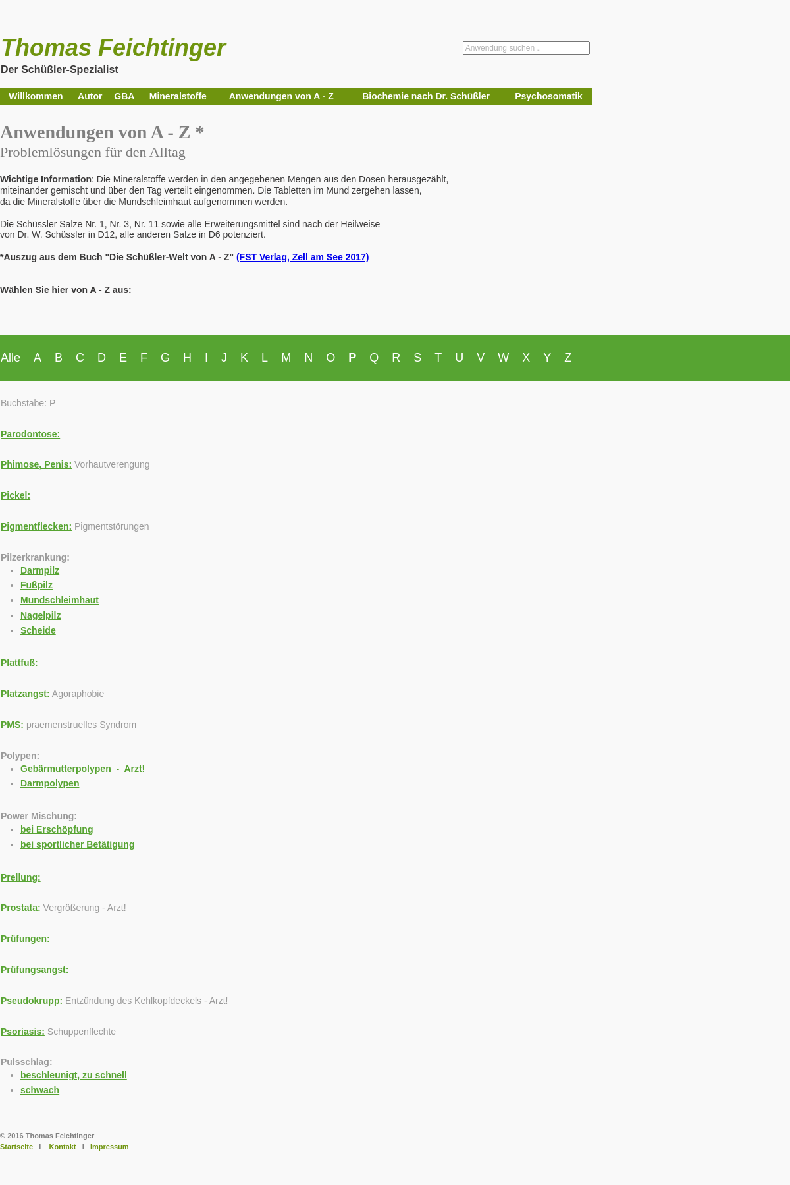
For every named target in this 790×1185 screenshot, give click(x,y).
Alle (10, 357)
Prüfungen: (25, 938)
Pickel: (15, 495)
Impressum (109, 1147)
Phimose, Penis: (36, 464)
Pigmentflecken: (36, 526)
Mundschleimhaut (59, 600)
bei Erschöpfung (56, 829)
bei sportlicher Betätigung (77, 844)
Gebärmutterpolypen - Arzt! (82, 768)
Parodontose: (30, 434)
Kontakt (62, 1147)
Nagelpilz (40, 615)
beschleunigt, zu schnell (73, 1075)
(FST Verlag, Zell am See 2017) (302, 257)
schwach (39, 1090)
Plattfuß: (19, 662)
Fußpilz (36, 585)
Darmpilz (39, 570)
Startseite (16, 1147)
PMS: (12, 724)
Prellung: (21, 877)
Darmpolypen (49, 783)
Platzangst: (25, 693)
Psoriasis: (23, 1031)
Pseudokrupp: (32, 1000)
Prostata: (21, 907)
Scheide (38, 630)
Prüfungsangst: (34, 969)
